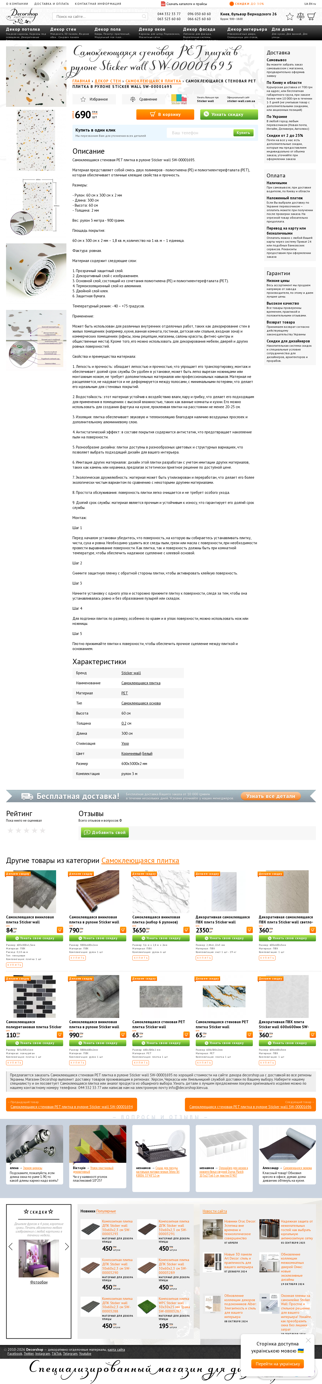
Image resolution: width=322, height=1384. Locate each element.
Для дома (282, 29)
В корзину (165, 114)
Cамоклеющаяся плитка (141, 683)
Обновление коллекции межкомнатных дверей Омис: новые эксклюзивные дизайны (292, 1267)
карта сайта (116, 1349)
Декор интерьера (247, 29)
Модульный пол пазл (108, 37)
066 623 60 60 (199, 19)
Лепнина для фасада (197, 34)
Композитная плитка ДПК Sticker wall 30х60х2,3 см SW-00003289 (174, 1266)
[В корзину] (60, 930)
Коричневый (131, 753)
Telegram (70, 1353)
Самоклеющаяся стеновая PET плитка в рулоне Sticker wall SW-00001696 (250, 1106)
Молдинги (56, 34)
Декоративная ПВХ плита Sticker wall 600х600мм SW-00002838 (284, 1026)
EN (310, 4)
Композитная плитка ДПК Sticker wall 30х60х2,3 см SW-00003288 (117, 1304)
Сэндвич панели (69, 37)
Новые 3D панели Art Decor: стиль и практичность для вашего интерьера (238, 1260)
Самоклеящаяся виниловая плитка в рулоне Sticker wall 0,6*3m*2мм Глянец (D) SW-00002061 (94, 1029)
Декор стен (63, 29)
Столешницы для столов (242, 37)
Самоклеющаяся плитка (140, 860)
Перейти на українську (278, 1364)
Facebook (15, 1353)
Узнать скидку (223, 114)
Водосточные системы (197, 37)
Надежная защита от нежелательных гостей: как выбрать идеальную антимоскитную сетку (297, 1229)
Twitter (29, 1353)
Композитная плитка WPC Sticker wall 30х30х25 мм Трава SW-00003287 (174, 1304)
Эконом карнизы (32, 1168)
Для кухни (278, 34)
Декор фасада (199, 29)
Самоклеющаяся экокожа (297, 1168)
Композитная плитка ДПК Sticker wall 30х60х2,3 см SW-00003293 (117, 1227)
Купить (243, 132)
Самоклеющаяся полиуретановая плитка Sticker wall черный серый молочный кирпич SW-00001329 (33, 1029)
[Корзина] (311, 16)
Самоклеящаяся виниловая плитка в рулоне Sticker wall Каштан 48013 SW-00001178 (95, 922)
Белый (147, 753)
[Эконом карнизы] (34, 1145)
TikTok (56, 1353)
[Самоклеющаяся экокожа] (287, 1145)
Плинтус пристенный (116, 34)
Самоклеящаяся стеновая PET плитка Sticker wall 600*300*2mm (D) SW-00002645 (224, 1026)
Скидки (246, 3)
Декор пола (108, 29)
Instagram (42, 1353)
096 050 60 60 (199, 14)
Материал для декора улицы (117, 1240)
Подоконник (171, 34)
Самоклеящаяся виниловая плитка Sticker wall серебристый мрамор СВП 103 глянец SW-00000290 (33, 925)
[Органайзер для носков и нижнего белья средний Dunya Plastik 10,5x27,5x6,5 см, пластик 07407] (224, 1145)
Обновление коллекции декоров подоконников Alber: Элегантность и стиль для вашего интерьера (240, 1306)
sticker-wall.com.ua (241, 101)
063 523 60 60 (169, 19)
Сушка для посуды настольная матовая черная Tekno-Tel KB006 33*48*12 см (157, 1172)
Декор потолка (23, 29)
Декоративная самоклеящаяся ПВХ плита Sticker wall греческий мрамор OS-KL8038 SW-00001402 (223, 925)
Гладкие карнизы (17, 34)
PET (125, 693)
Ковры (98, 34)
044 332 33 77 (169, 14)
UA (306, 4)
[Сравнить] (300, 16)
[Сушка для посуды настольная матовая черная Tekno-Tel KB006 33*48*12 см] (160, 1145)
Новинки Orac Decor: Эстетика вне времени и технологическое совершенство (240, 1229)
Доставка (278, 52)
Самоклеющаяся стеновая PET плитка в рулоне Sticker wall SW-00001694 (72, 1106)
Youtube (85, 1353)
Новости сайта (215, 1211)
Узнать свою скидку (37, 938)
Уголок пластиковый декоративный (93, 1170)
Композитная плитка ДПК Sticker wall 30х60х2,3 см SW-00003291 (174, 1227)
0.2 (124, 723)
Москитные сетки (149, 37)
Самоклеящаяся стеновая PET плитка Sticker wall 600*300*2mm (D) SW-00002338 (160, 1026)
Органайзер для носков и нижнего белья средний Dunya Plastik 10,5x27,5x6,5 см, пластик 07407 (223, 1172)
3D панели (71, 34)
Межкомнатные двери (241, 34)
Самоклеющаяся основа (141, 703)
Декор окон (152, 29)
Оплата (276, 175)
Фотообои (39, 1262)
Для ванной (293, 34)
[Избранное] (290, 16)
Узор (125, 743)
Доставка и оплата (51, 4)
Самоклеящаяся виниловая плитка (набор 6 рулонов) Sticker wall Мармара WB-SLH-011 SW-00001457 (159, 925)
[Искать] (144, 16)
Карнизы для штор (151, 34)
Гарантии (278, 273)
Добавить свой (105, 832)
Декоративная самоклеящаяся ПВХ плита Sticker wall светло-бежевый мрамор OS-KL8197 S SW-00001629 (286, 925)
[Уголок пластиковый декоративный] (97, 1145)
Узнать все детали (270, 795)
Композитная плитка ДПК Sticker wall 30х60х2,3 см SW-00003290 (117, 1266)
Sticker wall (205, 101)
